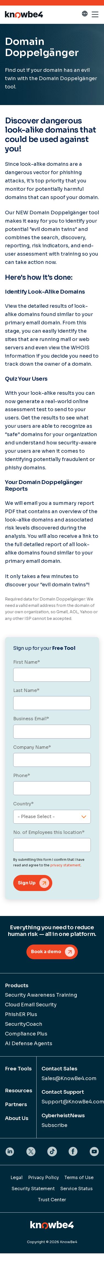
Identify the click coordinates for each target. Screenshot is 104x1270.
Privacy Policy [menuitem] (43, 1177)
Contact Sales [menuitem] (59, 1069)
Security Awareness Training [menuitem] (41, 995)
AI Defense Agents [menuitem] (28, 1043)
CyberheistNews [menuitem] (63, 1116)
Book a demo (46, 952)
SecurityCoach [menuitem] (23, 1024)
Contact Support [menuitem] (63, 1092)
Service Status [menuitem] (76, 1189)
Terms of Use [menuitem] (79, 1177)
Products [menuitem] (16, 986)
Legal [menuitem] (16, 1177)
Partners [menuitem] (16, 1104)
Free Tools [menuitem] (18, 1069)
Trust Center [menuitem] (52, 1200)
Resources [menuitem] (18, 1091)
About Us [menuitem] (16, 1118)
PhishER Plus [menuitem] (21, 1014)
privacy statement (65, 865)
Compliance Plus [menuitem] (26, 1034)
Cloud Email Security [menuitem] (31, 1005)
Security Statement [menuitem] (33, 1189)
